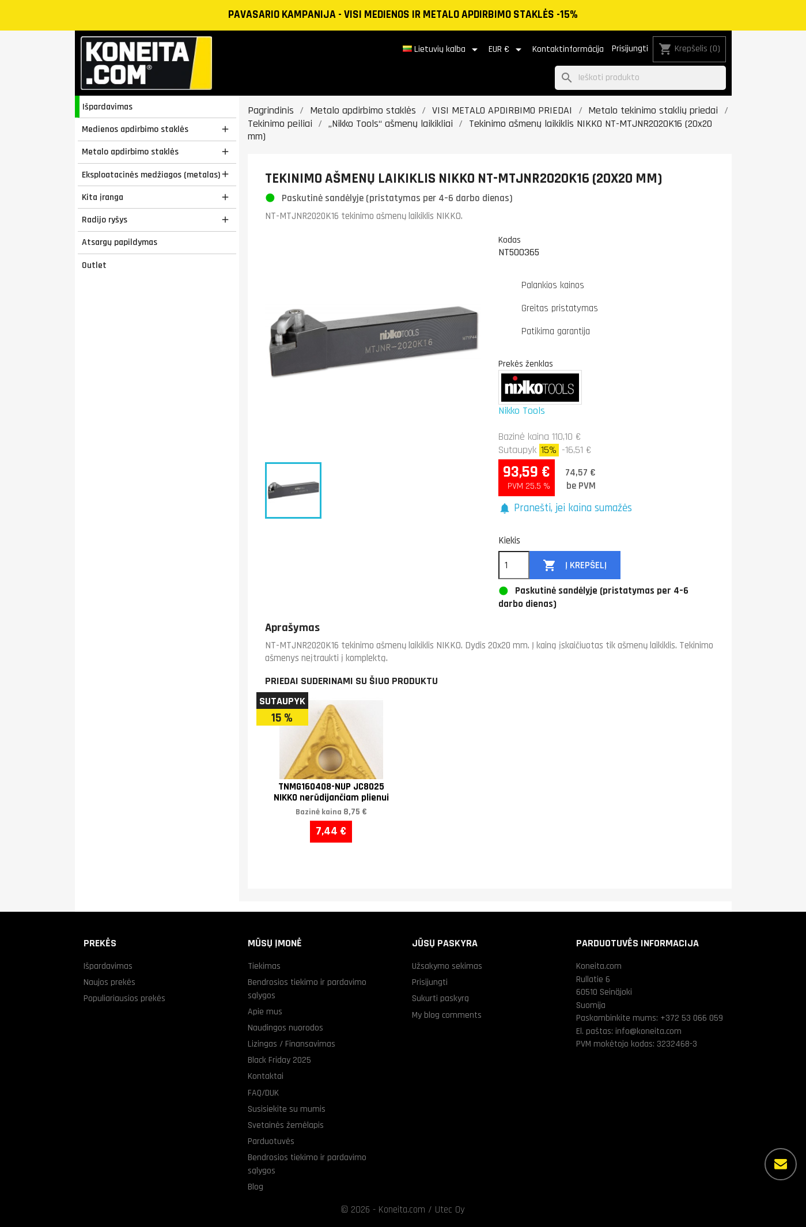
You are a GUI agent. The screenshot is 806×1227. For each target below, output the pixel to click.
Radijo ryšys (104, 219)
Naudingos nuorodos (285, 1027)
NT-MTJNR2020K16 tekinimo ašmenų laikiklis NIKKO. (364, 216)
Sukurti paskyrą (440, 998)
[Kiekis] (513, 565)
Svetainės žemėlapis (286, 1125)
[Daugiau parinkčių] (781, 1164)
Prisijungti (630, 49)
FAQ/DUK (263, 1092)
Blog (255, 1186)
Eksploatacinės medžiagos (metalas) (151, 174)
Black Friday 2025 (279, 1060)
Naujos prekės (109, 982)
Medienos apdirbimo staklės (135, 129)
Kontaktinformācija (568, 49)
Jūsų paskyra (445, 943)
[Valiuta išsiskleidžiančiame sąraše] (507, 49)
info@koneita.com (648, 1031)
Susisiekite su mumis (287, 1109)
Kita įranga (102, 197)
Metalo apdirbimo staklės (130, 151)
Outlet (94, 265)
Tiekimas (264, 966)
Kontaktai (265, 1076)
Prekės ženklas (525, 363)
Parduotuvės (271, 1141)
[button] (565, 508)
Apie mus (265, 1011)
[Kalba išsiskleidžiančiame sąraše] (442, 49)
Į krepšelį (575, 565)
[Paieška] (640, 78)
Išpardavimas (107, 106)
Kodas (509, 240)
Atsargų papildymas (119, 242)
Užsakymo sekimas (447, 966)
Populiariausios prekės (124, 998)
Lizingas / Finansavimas (291, 1043)
